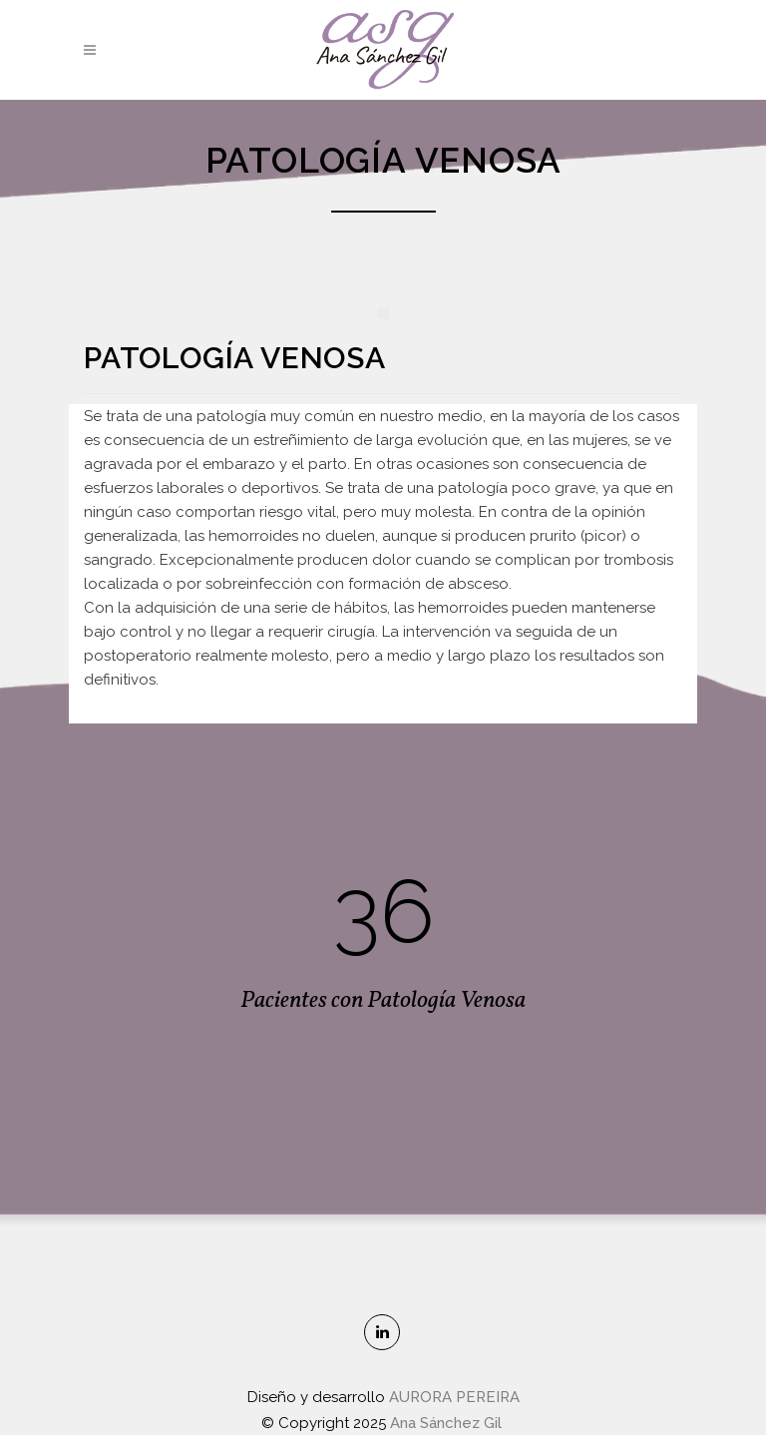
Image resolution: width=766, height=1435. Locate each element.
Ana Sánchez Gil (448, 1423)
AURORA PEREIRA (454, 1397)
